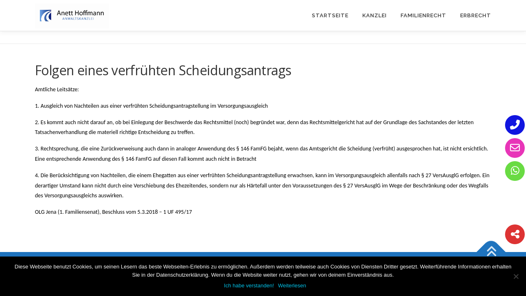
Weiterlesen (292, 285)
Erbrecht (475, 15)
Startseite (330, 15)
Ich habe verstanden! (249, 285)
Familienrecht (423, 15)
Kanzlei (374, 15)
